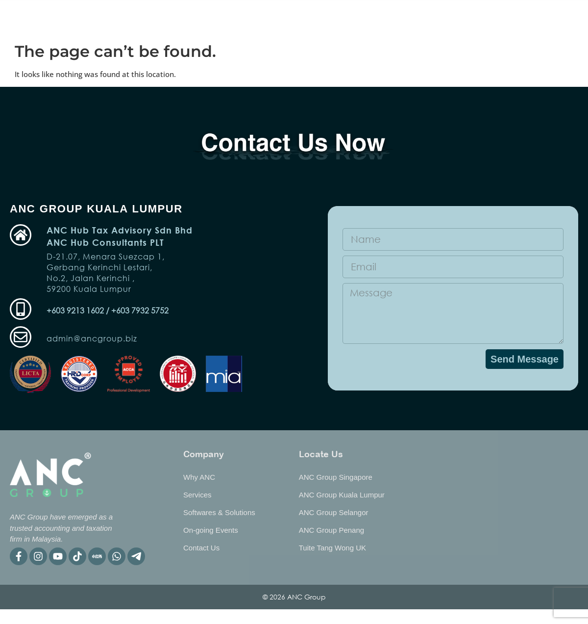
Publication (369, 19)
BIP (465, 19)
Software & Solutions (292, 19)
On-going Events (210, 530)
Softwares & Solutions (219, 512)
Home (88, 19)
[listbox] (562, 17)
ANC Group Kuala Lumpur (342, 495)
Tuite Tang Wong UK (332, 548)
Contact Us (201, 548)
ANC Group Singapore (335, 477)
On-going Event (145, 19)
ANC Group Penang (331, 530)
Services (214, 18)
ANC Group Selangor (333, 512)
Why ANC (424, 19)
